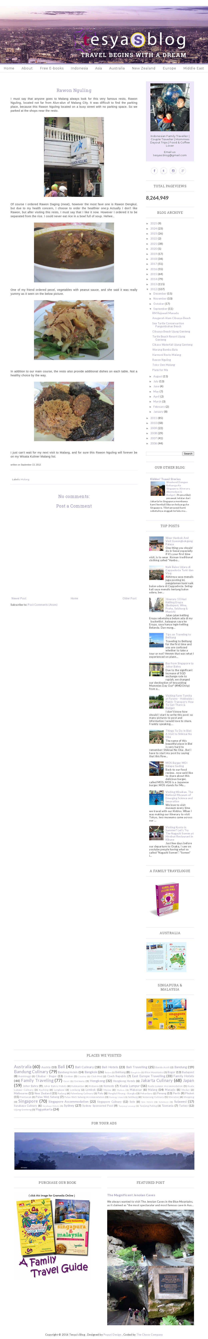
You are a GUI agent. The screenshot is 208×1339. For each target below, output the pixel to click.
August (158, 376)
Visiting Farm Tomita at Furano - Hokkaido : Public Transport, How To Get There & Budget (180, 702)
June (156, 386)
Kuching (44, 1089)
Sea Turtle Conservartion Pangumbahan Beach (168, 325)
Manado (170, 1089)
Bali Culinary (84, 1067)
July (156, 381)
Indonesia (79, 68)
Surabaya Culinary (25, 1105)
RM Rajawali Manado (165, 313)
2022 (154, 238)
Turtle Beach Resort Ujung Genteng (168, 338)
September (160, 308)
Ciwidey (82, 1076)
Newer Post (19, 598)
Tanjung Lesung (127, 1106)
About (27, 68)
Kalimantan (77, 1086)
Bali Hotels (110, 1067)
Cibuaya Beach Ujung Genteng (171, 331)
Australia (117, 68)
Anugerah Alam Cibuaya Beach (171, 318)
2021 (154, 243)
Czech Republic (116, 1076)
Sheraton (173, 1096)
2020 (154, 248)
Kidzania (94, 1086)
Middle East (193, 68)
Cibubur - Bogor (46, 1076)
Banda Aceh (162, 1067)
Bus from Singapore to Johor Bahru (180, 665)
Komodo (109, 1086)
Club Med (96, 1076)
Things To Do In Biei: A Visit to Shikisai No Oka (179, 734)
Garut (67, 1081)
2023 (154, 233)
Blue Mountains (154, 1072)
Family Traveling (37, 1080)
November (160, 298)
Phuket (189, 1093)
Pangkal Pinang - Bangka (122, 1093)
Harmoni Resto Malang (166, 354)
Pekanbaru (146, 1093)
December (160, 293)
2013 (154, 284)
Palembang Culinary (82, 1093)
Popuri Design (112, 1334)
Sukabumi (164, 1102)
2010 (154, 423)
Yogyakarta (44, 1109)
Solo (132, 1101)
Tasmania (168, 1105)
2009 (154, 428)
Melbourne (21, 1093)
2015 (154, 274)
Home (9, 68)
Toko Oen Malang (163, 364)
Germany (79, 1081)
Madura (121, 1090)
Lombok (91, 1089)
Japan (188, 1080)
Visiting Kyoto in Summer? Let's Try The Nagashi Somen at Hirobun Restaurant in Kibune (180, 833)
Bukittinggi (24, 1076)
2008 (154, 433)
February (159, 406)
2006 (154, 443)
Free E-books (52, 68)
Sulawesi (180, 1101)
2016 (154, 269)
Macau (107, 1089)
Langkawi (59, 1089)
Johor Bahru (30, 1086)
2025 (154, 223)
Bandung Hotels (68, 1072)
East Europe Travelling (149, 1076)
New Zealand (144, 68)
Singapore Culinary (109, 1101)
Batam (108, 1072)
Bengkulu (136, 1072)
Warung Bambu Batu (165, 349)
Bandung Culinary (31, 1071)
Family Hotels (183, 1076)
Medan (186, 1089)
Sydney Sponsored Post (97, 1105)
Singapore (28, 1100)
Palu (100, 1093)
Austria (46, 1067)
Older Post (129, 598)
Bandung (180, 1067)
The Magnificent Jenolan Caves (131, 1195)
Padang (62, 1093)
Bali (61, 1066)
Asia (98, 68)
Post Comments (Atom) (42, 604)
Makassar (136, 1089)
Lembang (75, 1089)
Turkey (183, 1105)
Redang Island (116, 1097)
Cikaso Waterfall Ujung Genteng (172, 344)
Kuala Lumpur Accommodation (165, 1086)
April (156, 396)
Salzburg (133, 1096)
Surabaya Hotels (51, 1106)
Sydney (69, 1105)
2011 (154, 418)
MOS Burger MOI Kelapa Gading (176, 764)
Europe (169, 68)
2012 (154, 289)
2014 (154, 279)
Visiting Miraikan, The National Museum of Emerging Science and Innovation (179, 796)
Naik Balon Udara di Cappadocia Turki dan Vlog (179, 570)
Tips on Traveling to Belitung (178, 636)
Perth (176, 1093)
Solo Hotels (147, 1102)
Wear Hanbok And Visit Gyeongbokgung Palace (179, 541)
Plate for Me (160, 370)
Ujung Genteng (23, 1109)
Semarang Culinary (153, 1096)
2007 (154, 438)
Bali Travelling (137, 1067)
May (156, 391)
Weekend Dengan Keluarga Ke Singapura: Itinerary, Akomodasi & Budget (178, 488)
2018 (154, 258)
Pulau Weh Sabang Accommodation (84, 1096)
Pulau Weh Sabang (47, 1096)
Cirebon (68, 1076)
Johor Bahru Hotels (55, 1086)
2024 (154, 228)
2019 (154, 253)
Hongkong (97, 1081)
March (157, 401)
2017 (154, 263)
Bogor (171, 1072)
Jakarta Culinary (157, 1080)
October (159, 303)
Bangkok (91, 1072)
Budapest (188, 1072)
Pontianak (25, 1096)
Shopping (189, 1096)
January (158, 411)
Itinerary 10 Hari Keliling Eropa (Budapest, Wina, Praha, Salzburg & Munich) (177, 605)
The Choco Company (149, 1334)
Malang (25, 479)
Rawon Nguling (161, 359)
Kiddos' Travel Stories (165, 479)
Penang (161, 1093)
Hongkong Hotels (124, 1081)
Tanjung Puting (148, 1105)
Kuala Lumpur (130, 1086)
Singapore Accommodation (69, 1101)
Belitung (120, 1072)
